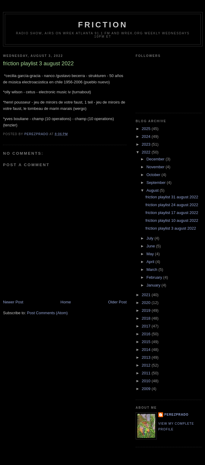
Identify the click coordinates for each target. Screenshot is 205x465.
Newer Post (13, 302)
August (153, 190)
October (154, 174)
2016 (147, 334)
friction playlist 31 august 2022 (171, 197)
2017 (147, 326)
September (157, 182)
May (151, 254)
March (153, 269)
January (154, 285)
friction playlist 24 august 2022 (171, 205)
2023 (147, 144)
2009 (147, 388)
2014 (147, 349)
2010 (147, 381)
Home (66, 302)
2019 (147, 310)
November (156, 167)
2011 (147, 373)
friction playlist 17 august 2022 (171, 212)
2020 (147, 302)
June (151, 246)
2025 (147, 128)
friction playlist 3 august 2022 (170, 228)
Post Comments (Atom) (47, 313)
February (155, 277)
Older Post (117, 302)
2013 (147, 357)
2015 (147, 341)
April (151, 261)
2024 (147, 136)
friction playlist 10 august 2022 (171, 220)
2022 (147, 152)
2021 (147, 295)
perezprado (176, 414)
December (156, 159)
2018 (147, 318)
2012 (147, 365)
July (151, 238)
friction (103, 24)
